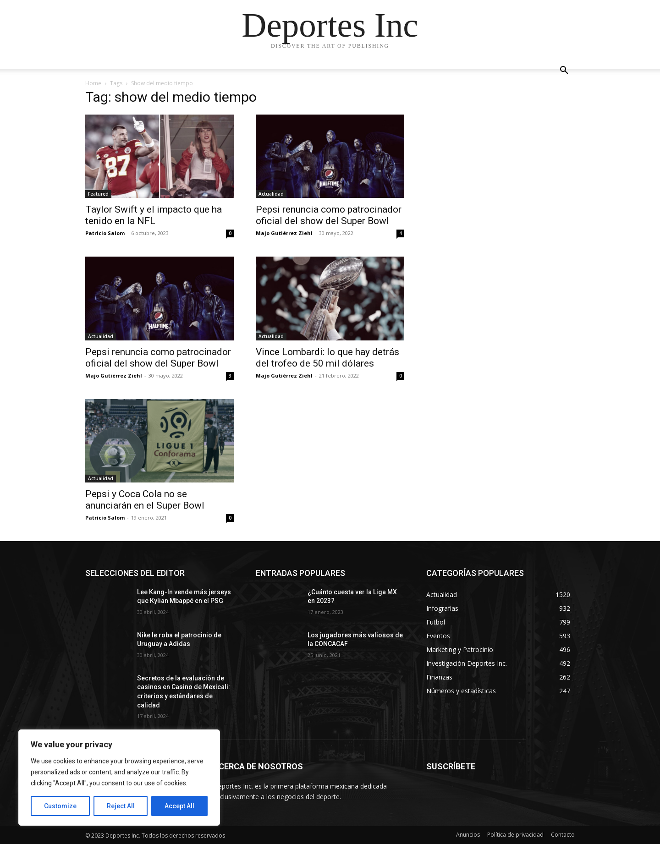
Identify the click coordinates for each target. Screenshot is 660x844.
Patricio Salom (105, 233)
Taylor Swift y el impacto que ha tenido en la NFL (153, 215)
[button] (564, 71)
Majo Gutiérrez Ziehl (284, 233)
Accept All (179, 806)
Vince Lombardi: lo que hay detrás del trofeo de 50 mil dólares (327, 357)
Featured (98, 194)
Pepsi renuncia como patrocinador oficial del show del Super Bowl (329, 215)
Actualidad (271, 194)
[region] (119, 777)
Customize (60, 806)
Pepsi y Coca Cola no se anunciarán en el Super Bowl (144, 499)
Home (93, 83)
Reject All (121, 806)
